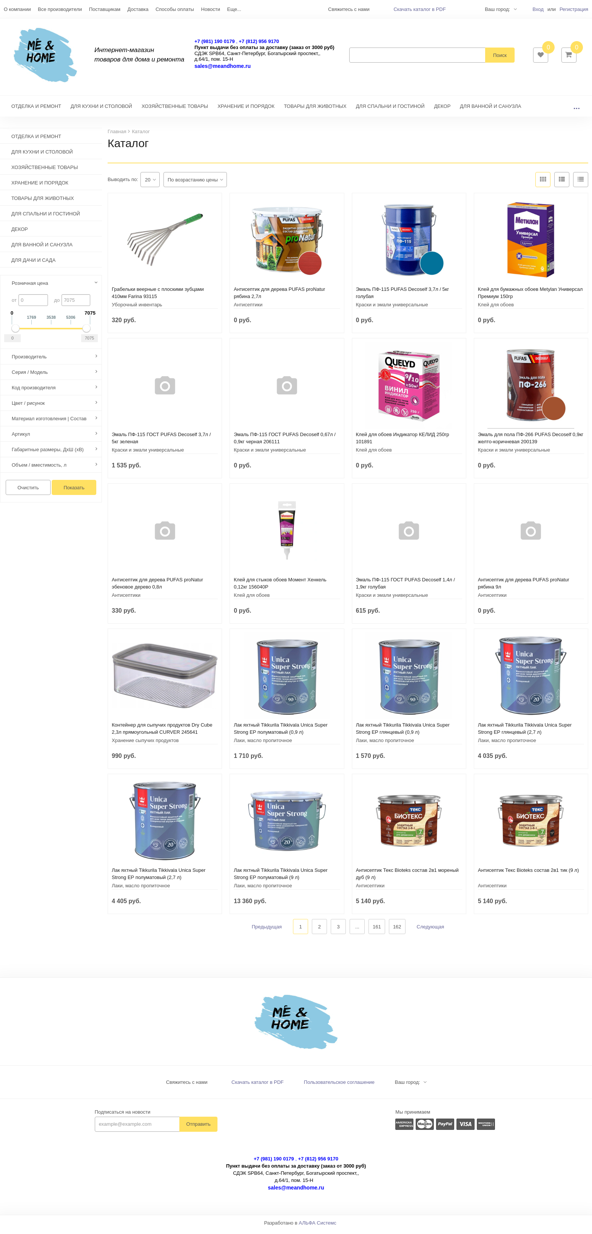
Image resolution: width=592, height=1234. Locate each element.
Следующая (430, 930)
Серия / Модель (30, 376)
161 (377, 930)
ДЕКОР (442, 110)
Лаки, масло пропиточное (263, 744)
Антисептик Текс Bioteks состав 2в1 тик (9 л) (528, 874)
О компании (17, 9)
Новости (210, 9)
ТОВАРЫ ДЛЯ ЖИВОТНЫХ (315, 110)
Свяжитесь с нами (187, 1086)
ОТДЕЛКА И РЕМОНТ (36, 110)
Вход (537, 9)
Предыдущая (267, 930)
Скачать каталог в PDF (419, 9)
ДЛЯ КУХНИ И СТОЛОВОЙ (101, 110)
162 (397, 930)
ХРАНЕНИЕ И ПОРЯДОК (245, 110)
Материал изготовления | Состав (49, 422)
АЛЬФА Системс (317, 1226)
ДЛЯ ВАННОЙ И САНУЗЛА (490, 110)
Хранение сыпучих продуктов (145, 744)
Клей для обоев (496, 308)
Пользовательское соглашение (339, 1086)
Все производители (60, 9)
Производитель (29, 360)
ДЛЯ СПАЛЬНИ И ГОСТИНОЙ (390, 110)
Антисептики (248, 308)
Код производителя (33, 391)
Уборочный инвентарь (137, 308)
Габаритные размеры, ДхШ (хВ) (48, 453)
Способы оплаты (175, 9)
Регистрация (574, 9)
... (576, 110)
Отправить (198, 1128)
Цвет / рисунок (28, 407)
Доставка (137, 9)
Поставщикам (104, 9)
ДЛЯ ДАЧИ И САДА (33, 264)
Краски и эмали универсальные (392, 308)
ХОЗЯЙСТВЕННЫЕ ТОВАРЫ (175, 110)
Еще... (234, 9)
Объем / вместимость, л (39, 469)
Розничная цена (30, 287)
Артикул (21, 438)
